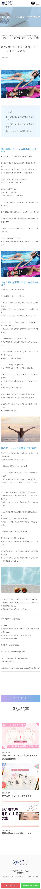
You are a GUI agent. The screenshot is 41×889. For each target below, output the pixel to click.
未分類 (36, 36)
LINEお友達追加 (30, 886)
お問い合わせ (10, 885)
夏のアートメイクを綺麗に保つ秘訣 (20, 131)
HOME (3, 36)
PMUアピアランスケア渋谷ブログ (19, 36)
